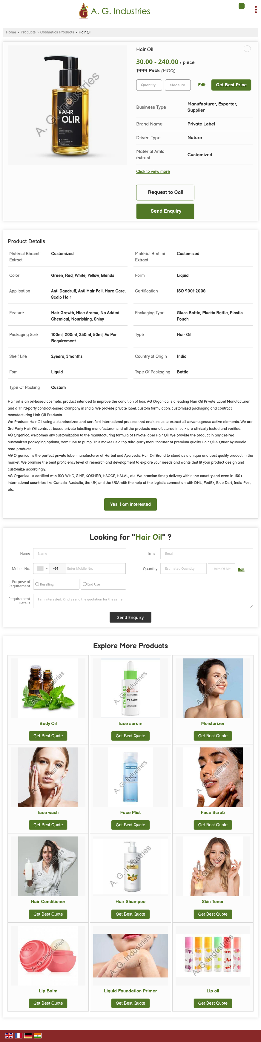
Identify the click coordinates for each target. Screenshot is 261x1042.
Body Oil (48, 724)
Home (11, 32)
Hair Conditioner (48, 902)
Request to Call (165, 192)
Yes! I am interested (130, 504)
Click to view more (153, 171)
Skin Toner (213, 902)
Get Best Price (231, 85)
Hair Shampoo (130, 902)
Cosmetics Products (57, 32)
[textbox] (178, 85)
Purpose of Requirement (19, 584)
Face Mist (130, 813)
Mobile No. (21, 568)
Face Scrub (213, 813)
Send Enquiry (166, 211)
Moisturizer (213, 724)
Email (152, 553)
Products (28, 32)
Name (25, 553)
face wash (48, 813)
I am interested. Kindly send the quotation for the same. (143, 601)
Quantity (150, 568)
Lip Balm (48, 991)
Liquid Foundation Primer (130, 991)
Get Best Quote (48, 735)
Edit (201, 85)
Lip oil (213, 991)
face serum (130, 724)
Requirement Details (19, 601)
